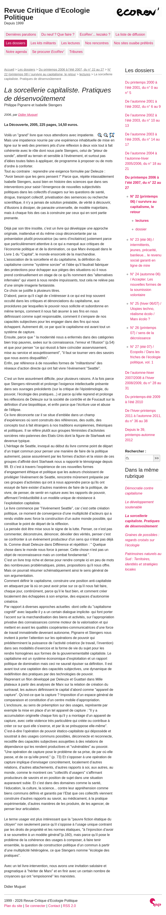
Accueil (9, 69)
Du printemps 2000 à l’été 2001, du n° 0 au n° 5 (141, 88)
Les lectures (70, 43)
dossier (141, 229)
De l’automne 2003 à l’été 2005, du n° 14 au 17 (142, 139)
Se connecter (35, 906)
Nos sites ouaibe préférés (133, 43)
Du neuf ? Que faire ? (57, 34)
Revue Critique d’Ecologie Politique (47, 13)
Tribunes (76, 52)
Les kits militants (43, 43)
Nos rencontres (97, 43)
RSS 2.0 (69, 906)
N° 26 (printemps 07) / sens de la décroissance (143, 333)
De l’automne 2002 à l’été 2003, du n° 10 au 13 (142, 120)
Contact (54, 906)
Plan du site (13, 906)
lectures (85, 74)
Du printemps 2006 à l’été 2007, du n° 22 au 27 (71, 69)
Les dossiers (15, 43)
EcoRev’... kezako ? (95, 34)
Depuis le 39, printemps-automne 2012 (140, 435)
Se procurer (48, 52)
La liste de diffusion (130, 34)
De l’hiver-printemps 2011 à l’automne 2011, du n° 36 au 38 (143, 416)
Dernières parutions (21, 34)
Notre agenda (16, 52)
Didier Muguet (28, 114)
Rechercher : (135, 451)
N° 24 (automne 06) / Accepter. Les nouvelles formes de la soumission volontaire (145, 284)
